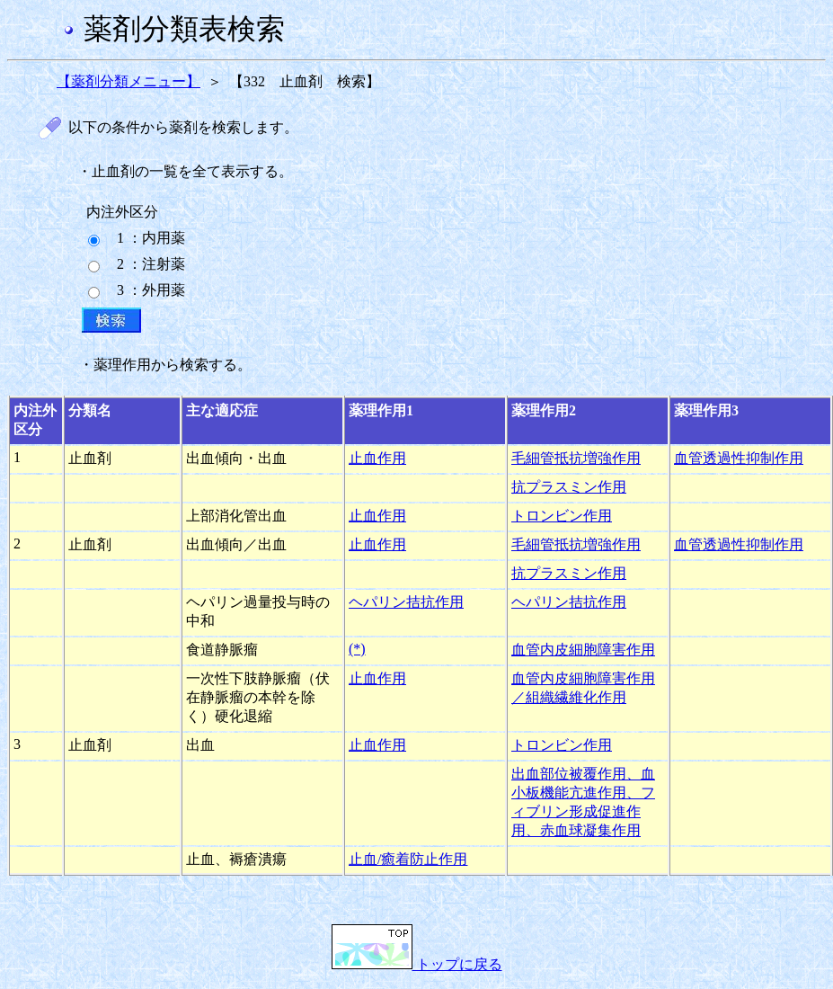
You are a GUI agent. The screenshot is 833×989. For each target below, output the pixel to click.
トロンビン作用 (561, 515)
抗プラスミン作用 (568, 486)
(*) (357, 648)
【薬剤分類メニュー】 (128, 81)
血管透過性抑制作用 (738, 458)
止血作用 (377, 458)
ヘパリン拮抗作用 (406, 602)
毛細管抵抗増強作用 (576, 458)
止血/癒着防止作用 (408, 859)
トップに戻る (417, 964)
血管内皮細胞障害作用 (583, 649)
